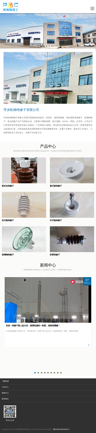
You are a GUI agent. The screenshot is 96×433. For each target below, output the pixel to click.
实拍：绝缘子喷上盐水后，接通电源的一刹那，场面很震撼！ (33, 325)
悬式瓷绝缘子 (56, 186)
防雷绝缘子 (55, 255)
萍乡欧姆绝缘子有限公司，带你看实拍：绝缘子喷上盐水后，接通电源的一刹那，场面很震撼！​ (43, 331)
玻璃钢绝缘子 (8, 255)
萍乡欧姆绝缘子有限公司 (21, 110)
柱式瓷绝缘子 (8, 220)
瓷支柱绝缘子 (8, 186)
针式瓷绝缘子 (56, 220)
